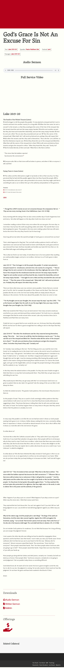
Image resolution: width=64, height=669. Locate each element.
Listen (29, 120)
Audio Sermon (12, 599)
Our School (42, 662)
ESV (5, 197)
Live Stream (52, 665)
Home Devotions (43, 665)
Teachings (51, 662)
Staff (47, 662)
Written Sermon (12, 604)
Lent (49, 49)
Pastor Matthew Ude (32, 49)
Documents (35, 665)
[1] (3, 190)
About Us (58, 665)
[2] (3, 192)
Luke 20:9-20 (12, 49)
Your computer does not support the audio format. (32, 70)
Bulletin (8, 608)
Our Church (35, 662)
